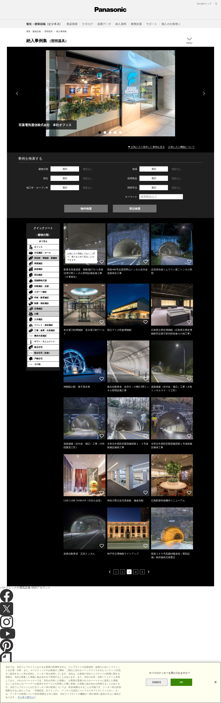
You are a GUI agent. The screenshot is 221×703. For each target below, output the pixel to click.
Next (204, 93)
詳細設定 (156, 688)
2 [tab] (105, 133)
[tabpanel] (110, 93)
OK (181, 688)
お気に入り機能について (181, 146)
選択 (65, 169)
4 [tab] (115, 133)
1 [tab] (100, 133)
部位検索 (134, 208)
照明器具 (48, 31)
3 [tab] (110, 133)
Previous (16, 93)
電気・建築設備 (33, 31)
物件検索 (86, 208)
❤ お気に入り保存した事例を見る (146, 146)
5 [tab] (121, 133)
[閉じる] (215, 688)
